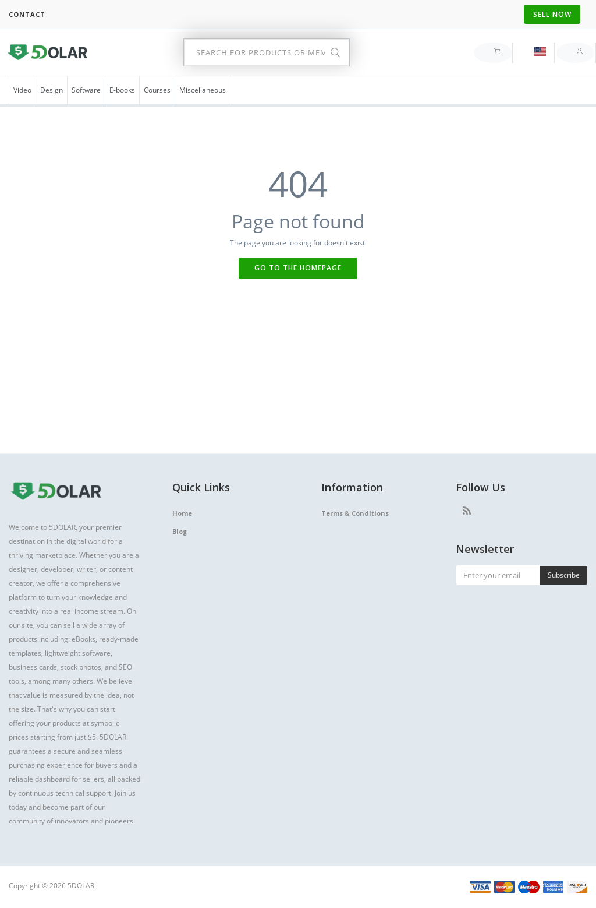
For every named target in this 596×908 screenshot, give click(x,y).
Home (182, 513)
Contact (27, 14)
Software (86, 90)
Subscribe (564, 575)
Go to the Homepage (298, 268)
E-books (122, 90)
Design (51, 90)
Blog (179, 531)
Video (22, 90)
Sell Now (552, 14)
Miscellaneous (202, 90)
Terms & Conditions (355, 513)
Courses (157, 90)
